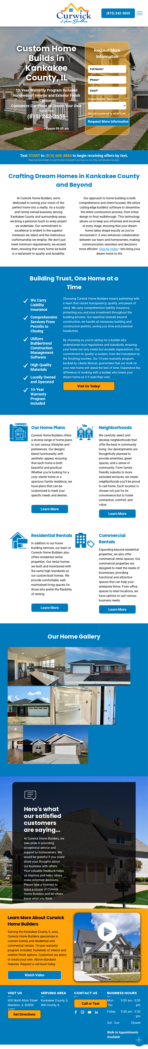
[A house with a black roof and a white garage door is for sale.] (63, 666)
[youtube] (89, 1013)
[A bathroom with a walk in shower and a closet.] (41, 705)
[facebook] (75, 1013)
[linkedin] (96, 1013)
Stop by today (108, 249)
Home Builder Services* (103, 99)
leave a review (33, 889)
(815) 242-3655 (46, 116)
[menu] (140, 13)
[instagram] (82, 1013)
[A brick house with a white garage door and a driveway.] (41, 744)
